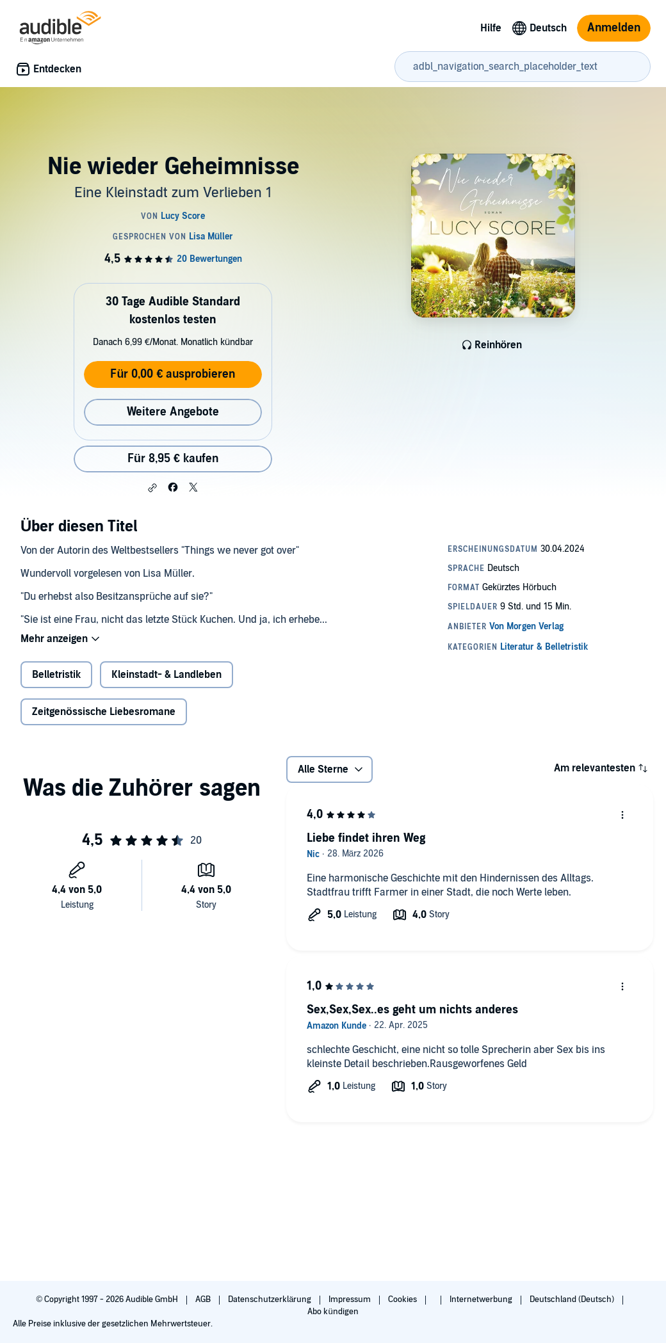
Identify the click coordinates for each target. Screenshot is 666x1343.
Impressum (351, 1299)
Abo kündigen (332, 1312)
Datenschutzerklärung (270, 1299)
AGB (204, 1299)
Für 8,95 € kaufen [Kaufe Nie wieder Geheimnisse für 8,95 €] (172, 458)
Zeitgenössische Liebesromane (103, 711)
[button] (152, 488)
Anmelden (613, 28)
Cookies (403, 1299)
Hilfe (490, 28)
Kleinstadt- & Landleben (166, 674)
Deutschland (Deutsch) (573, 1299)
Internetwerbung (482, 1299)
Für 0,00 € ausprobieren (172, 374)
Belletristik (56, 674)
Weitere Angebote (173, 412)
